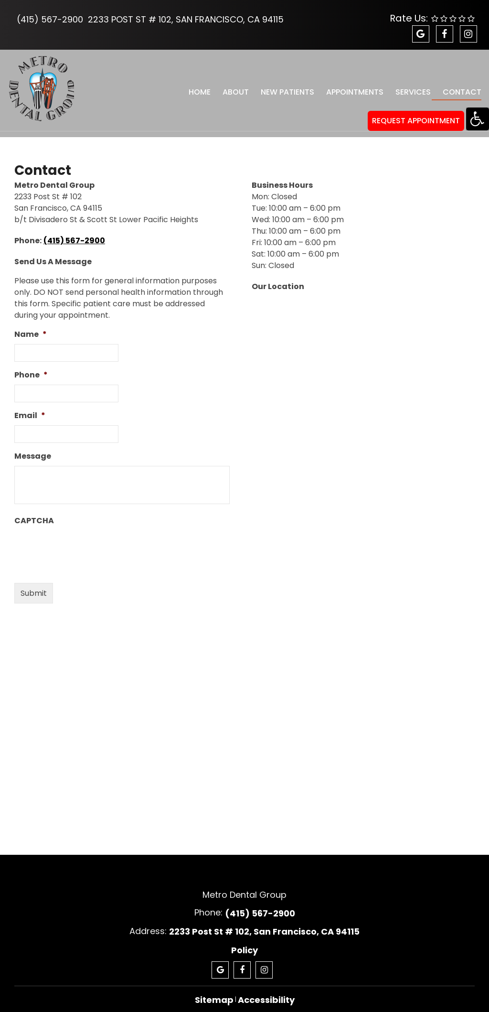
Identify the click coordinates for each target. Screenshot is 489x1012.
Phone (31, 367)
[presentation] (86, 540)
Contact (456, 87)
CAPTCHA (34, 512)
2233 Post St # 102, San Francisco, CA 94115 (186, 19)
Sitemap (214, 991)
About (232, 87)
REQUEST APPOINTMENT (416, 112)
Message (32, 448)
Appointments (350, 87)
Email (29, 407)
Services (408, 87)
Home (197, 87)
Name (30, 326)
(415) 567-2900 (50, 19)
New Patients (283, 87)
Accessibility (266, 991)
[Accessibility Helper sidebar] (477, 119)
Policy (244, 941)
